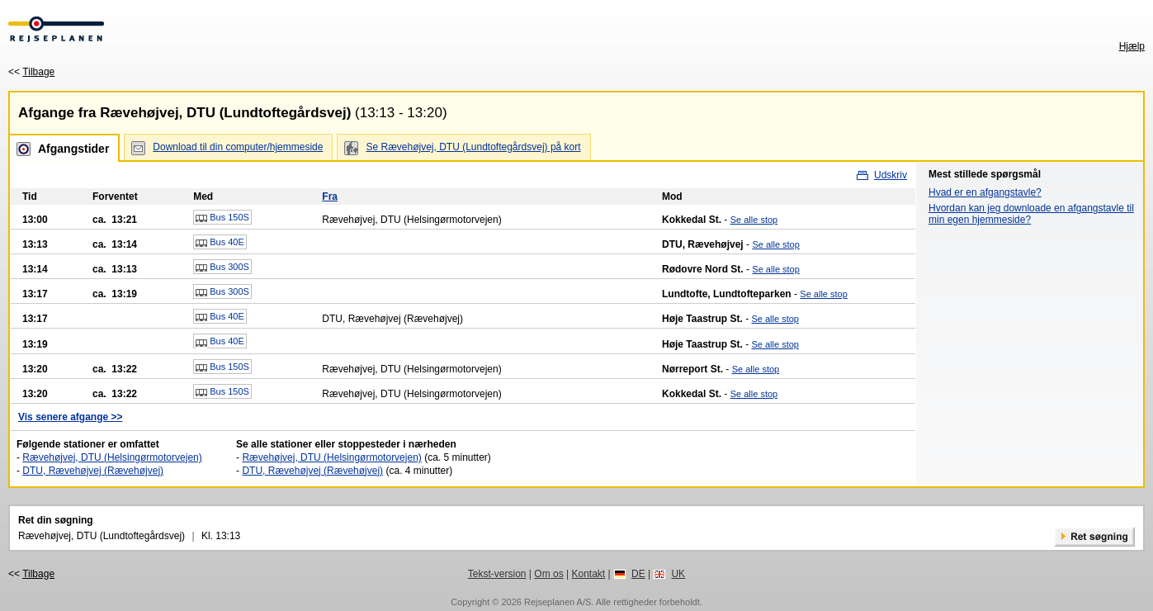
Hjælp (1132, 46)
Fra (330, 196)
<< (31, 72)
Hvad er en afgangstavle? (985, 192)
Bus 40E (220, 243)
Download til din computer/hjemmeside (238, 147)
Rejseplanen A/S (557, 602)
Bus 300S (222, 267)
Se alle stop (753, 220)
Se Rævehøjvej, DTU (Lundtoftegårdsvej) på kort (473, 147)
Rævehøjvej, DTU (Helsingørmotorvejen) (111, 457)
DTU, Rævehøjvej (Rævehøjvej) (92, 470)
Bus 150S (222, 218)
